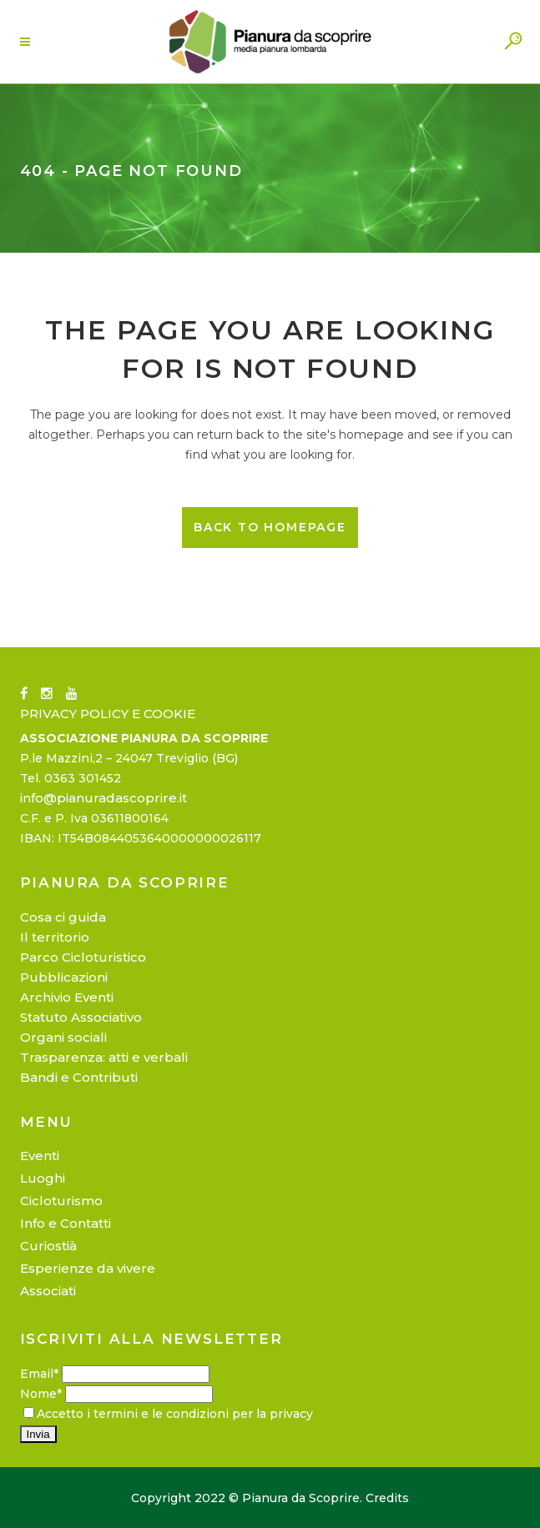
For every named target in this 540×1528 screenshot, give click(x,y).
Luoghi (42, 1178)
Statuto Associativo (81, 1017)
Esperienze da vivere (87, 1268)
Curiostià (48, 1246)
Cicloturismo (61, 1201)
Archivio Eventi (67, 997)
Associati (48, 1291)
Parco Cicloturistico (83, 957)
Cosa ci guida (63, 917)
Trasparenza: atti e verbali (104, 1057)
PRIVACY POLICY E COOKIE (107, 713)
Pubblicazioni (64, 977)
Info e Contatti (65, 1223)
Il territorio (54, 937)
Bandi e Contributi (79, 1077)
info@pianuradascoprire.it (103, 798)
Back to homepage (270, 527)
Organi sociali (63, 1037)
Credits (387, 1497)
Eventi (39, 1156)
